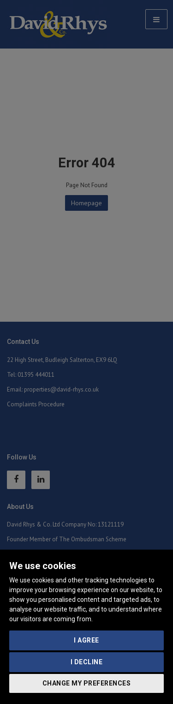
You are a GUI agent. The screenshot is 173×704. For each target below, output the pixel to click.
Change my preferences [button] (86, 683)
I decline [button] (87, 662)
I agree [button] (86, 640)
